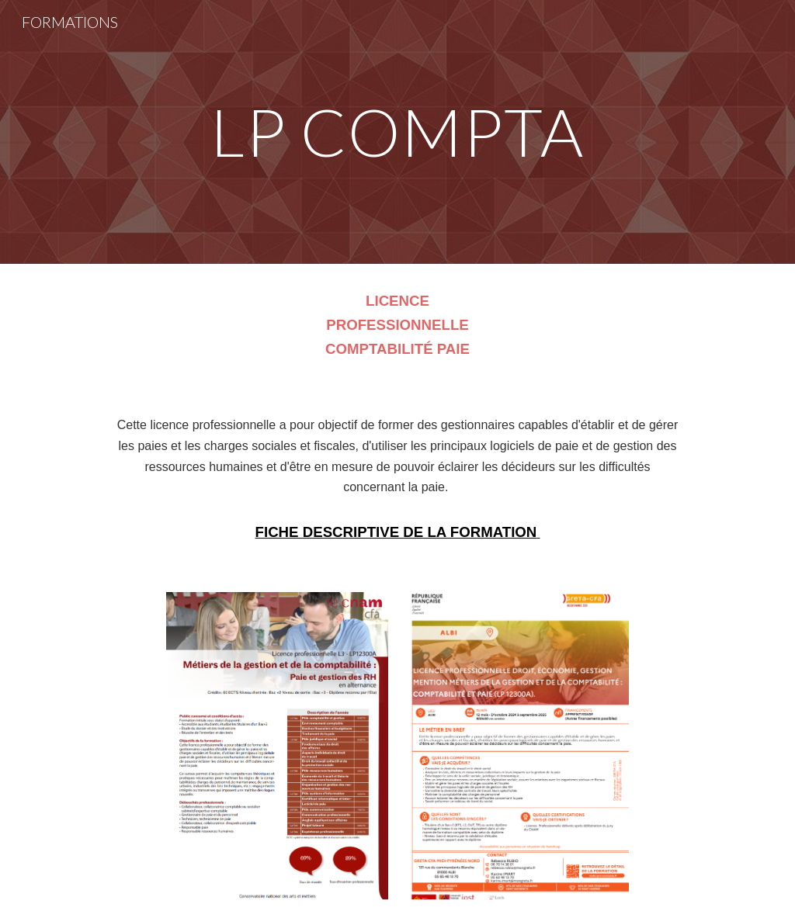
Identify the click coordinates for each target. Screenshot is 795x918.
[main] (397, 131)
